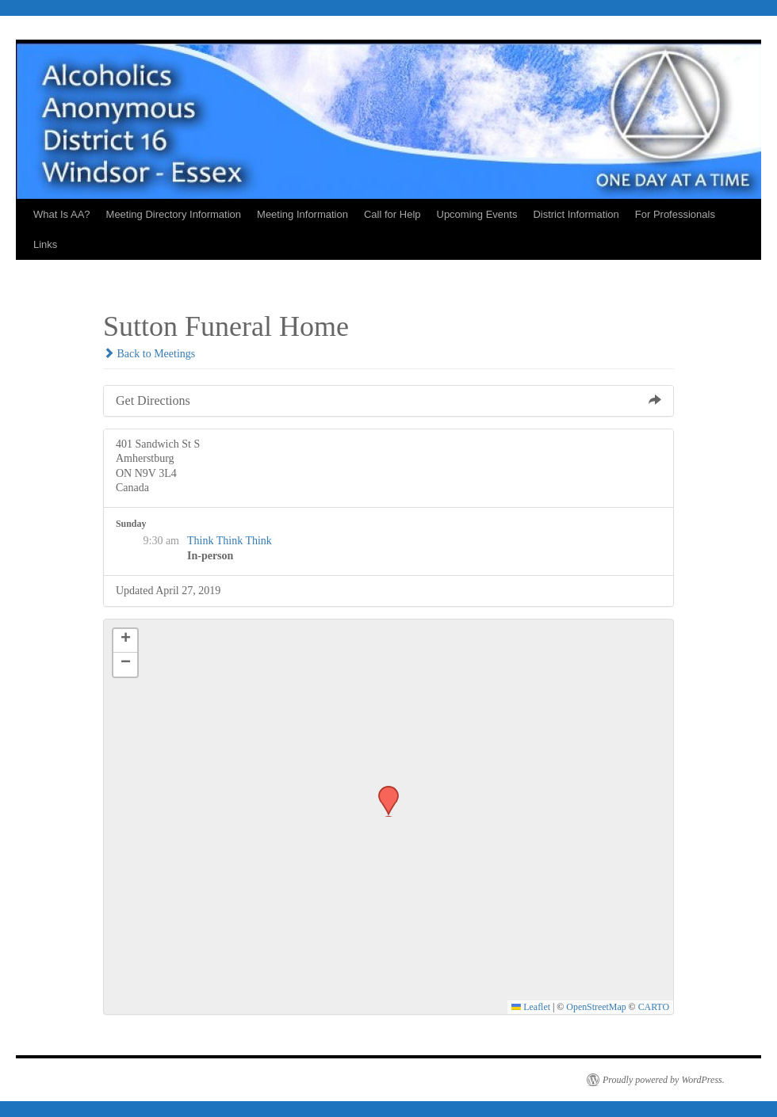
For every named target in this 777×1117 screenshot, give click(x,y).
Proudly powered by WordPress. (664, 1079)
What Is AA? (61, 214)
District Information (575, 214)
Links (45, 244)
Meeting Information (302, 214)
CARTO (653, 1006)
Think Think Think (229, 541)
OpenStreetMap (596, 1006)
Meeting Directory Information (174, 214)
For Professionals (675, 214)
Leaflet (530, 1006)
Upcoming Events (477, 214)
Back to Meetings (149, 354)
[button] (383, 790)
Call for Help (392, 214)
